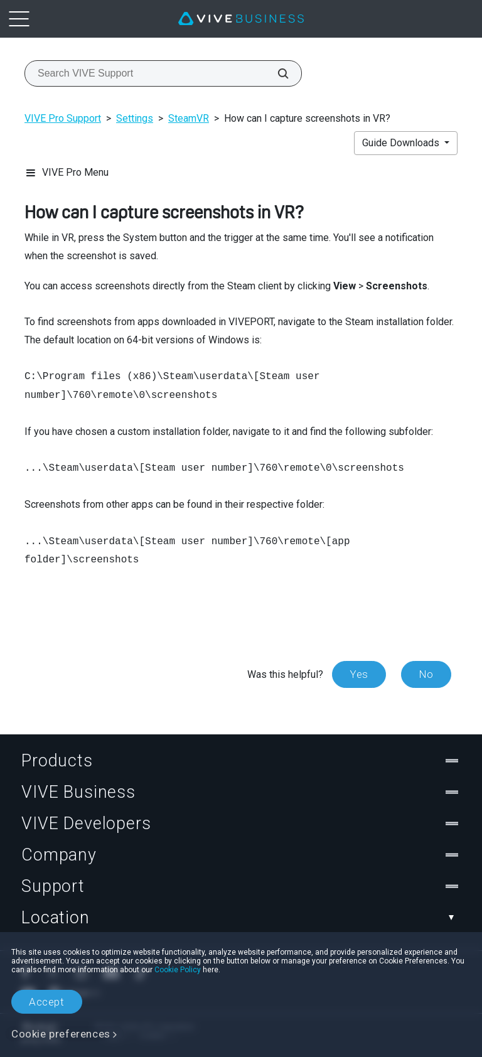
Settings (134, 118)
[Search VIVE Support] (276, 73)
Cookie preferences (60, 1033)
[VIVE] (241, 18)
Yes (359, 674)
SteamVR (188, 118)
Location (241, 917)
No (426, 674)
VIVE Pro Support (62, 118)
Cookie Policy (177, 969)
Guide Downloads (402, 143)
